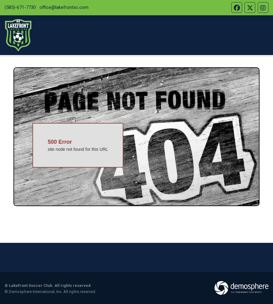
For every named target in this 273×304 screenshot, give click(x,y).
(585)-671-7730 (20, 7)
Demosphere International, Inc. (35, 291)
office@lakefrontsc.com (63, 7)
